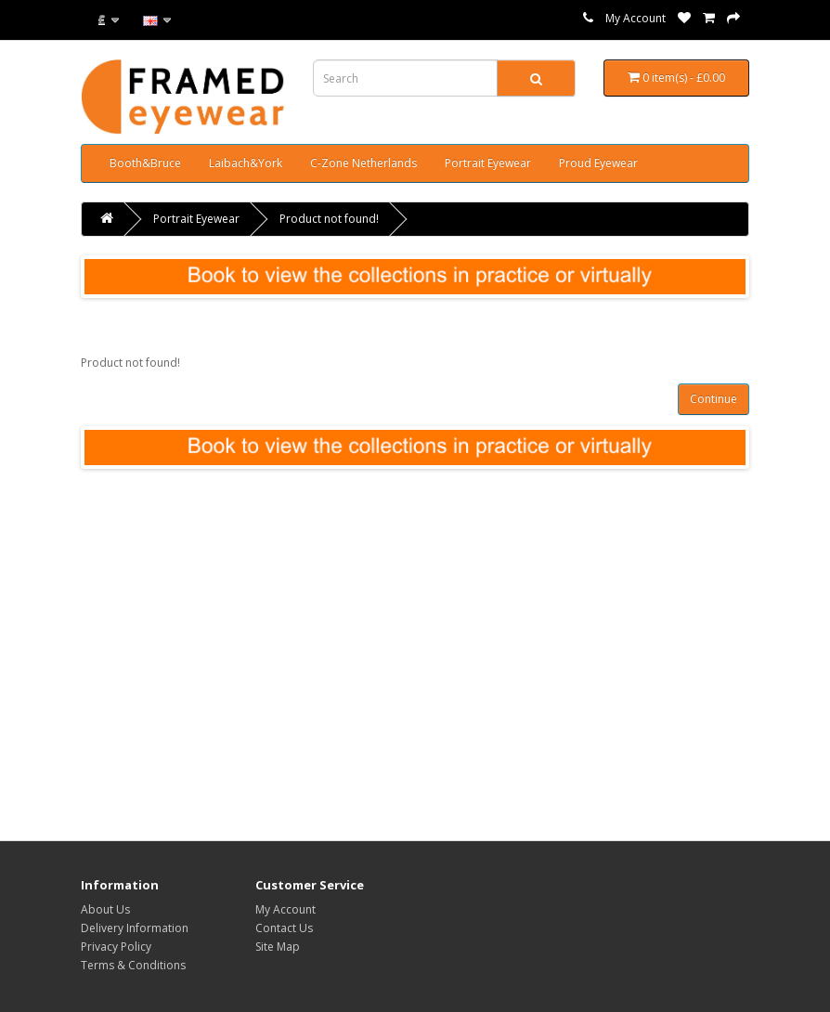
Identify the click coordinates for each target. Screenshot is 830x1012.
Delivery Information (134, 928)
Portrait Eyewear (488, 163)
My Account (635, 18)
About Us (105, 909)
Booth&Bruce (145, 163)
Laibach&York (245, 163)
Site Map (277, 946)
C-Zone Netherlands (363, 163)
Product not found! (329, 219)
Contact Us (284, 928)
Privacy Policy (116, 946)
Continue (713, 399)
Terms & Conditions (133, 965)
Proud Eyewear (598, 163)
